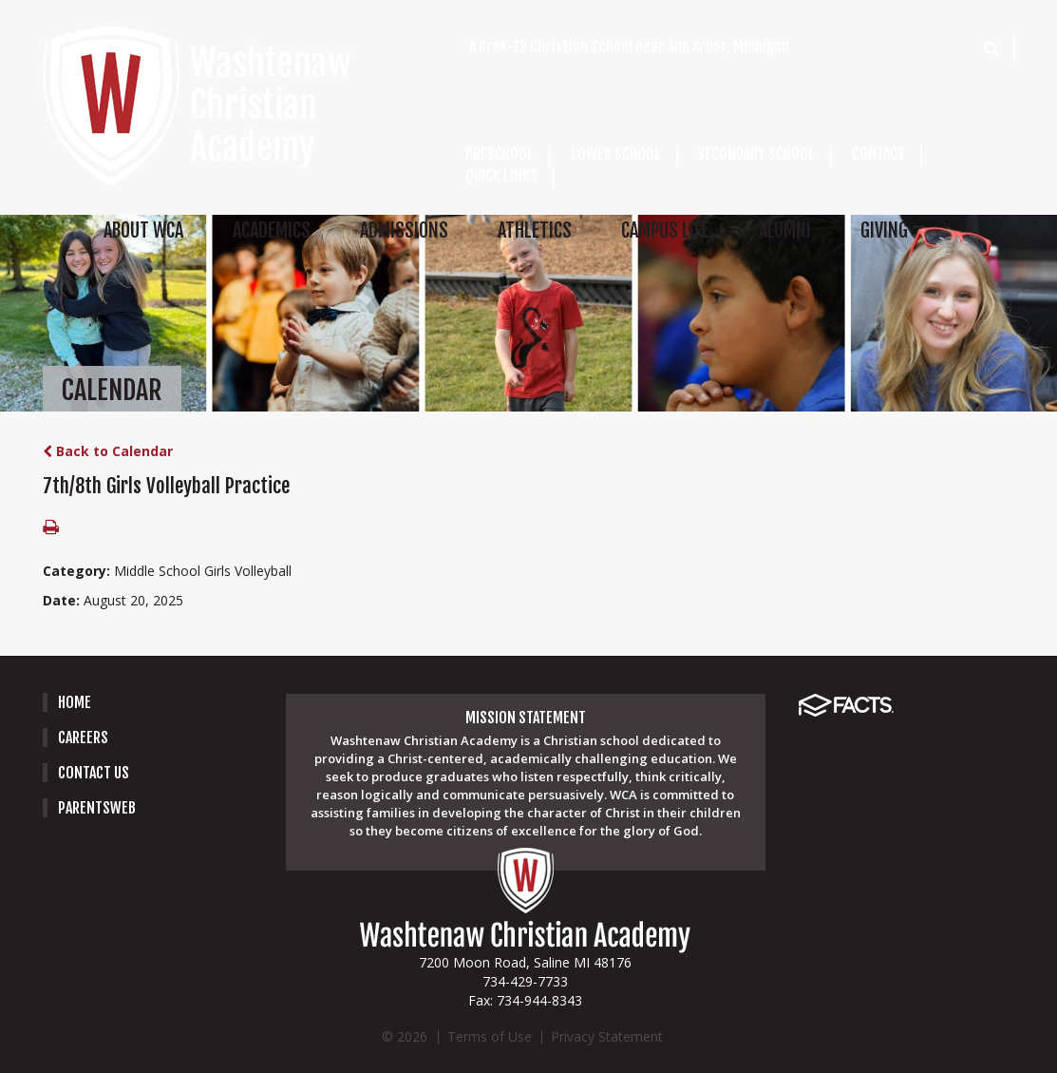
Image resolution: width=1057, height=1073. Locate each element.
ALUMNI (785, 230)
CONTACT (878, 153)
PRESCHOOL (499, 153)
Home (74, 702)
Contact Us (93, 772)
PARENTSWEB (97, 807)
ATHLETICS (535, 230)
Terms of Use (489, 1036)
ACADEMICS (272, 230)
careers (83, 737)
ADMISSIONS (404, 230)
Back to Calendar (108, 451)
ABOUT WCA (143, 230)
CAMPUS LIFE (665, 230)
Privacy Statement (607, 1036)
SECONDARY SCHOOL (756, 153)
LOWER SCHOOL (616, 153)
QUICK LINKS (501, 175)
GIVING (884, 230)
